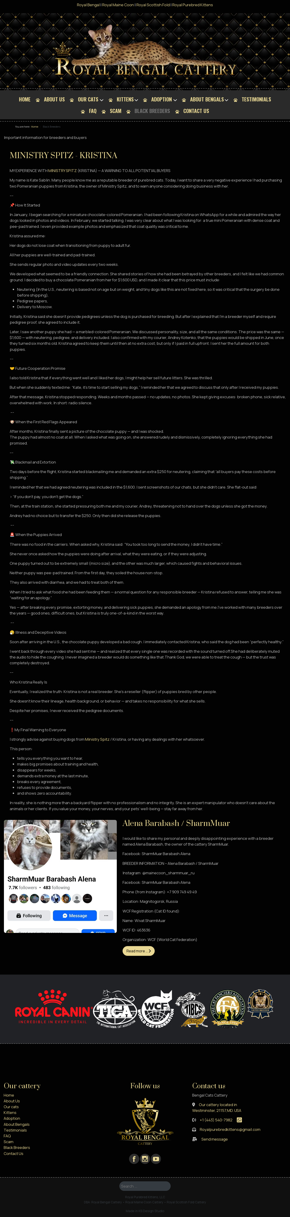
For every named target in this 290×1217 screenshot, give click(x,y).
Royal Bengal (88, 4)
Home (25, 99)
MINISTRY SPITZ (62, 170)
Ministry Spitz (97, 739)
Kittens (125, 99)
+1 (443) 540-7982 (216, 1120)
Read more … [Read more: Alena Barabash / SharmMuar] (138, 951)
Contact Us (196, 110)
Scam (115, 110)
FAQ (92, 110)
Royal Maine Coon (118, 4)
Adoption (161, 99)
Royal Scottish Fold (153, 4)
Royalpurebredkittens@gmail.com (230, 1129)
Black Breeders (152, 110)
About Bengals (207, 99)
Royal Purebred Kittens (192, 4)
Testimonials (256, 99)
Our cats (88, 99)
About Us (54, 99)
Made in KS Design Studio (145, 1211)
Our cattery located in (218, 1104)
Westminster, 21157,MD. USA (216, 1110)
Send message (214, 1139)
